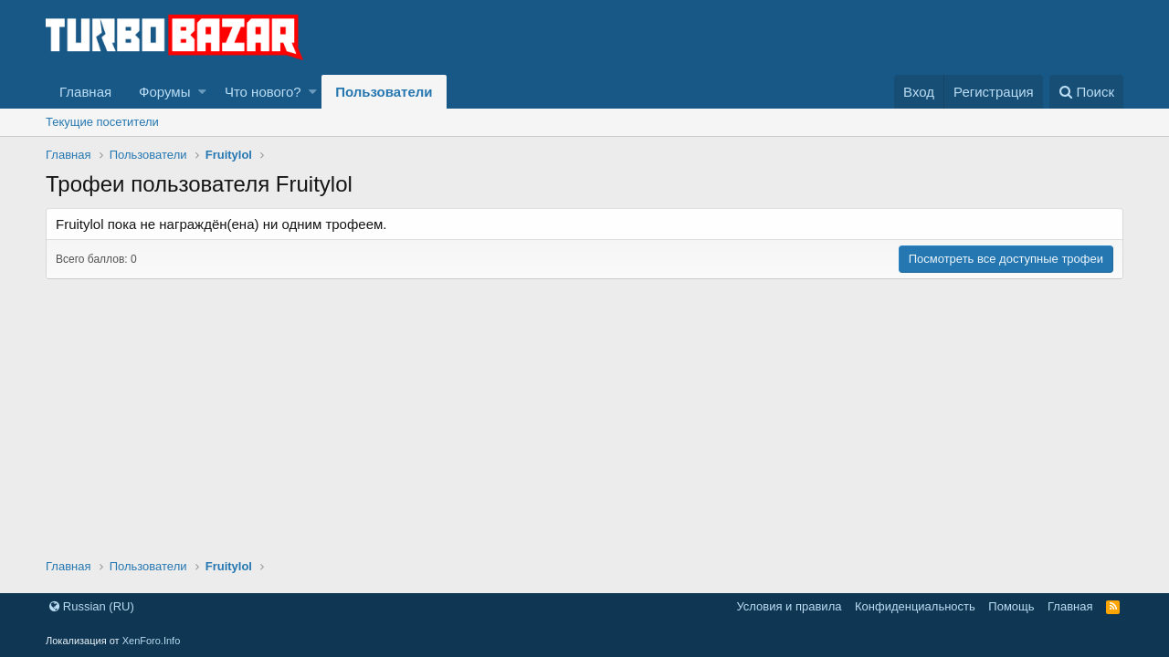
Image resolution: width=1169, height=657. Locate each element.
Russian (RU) (91, 606)
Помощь (1011, 606)
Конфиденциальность (915, 606)
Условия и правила (788, 606)
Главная (85, 91)
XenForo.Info (151, 640)
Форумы (164, 91)
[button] (202, 92)
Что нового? (263, 91)
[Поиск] (1086, 92)
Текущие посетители (102, 122)
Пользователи (383, 91)
